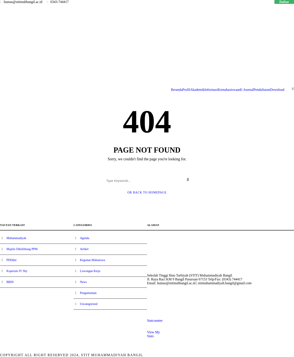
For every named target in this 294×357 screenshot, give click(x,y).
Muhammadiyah (16, 238)
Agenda (84, 238)
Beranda (176, 89)
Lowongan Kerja (90, 271)
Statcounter (155, 320)
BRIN (10, 282)
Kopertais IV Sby (17, 271)
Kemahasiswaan (229, 89)
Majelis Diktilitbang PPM (22, 249)
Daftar (284, 2)
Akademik (197, 89)
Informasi (211, 89)
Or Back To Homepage (147, 192)
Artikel (84, 249)
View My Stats (153, 334)
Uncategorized (89, 304)
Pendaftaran (262, 89)
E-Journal (247, 89)
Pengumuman (88, 293)
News (83, 282)
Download (277, 89)
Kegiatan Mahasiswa (92, 260)
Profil (186, 89)
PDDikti (11, 260)
